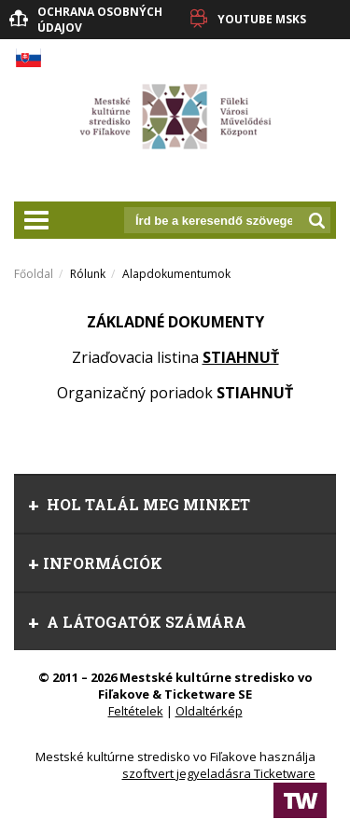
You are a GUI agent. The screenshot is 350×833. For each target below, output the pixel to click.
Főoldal (33, 274)
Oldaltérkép (209, 710)
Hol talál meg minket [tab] (139, 504)
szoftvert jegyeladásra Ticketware (218, 773)
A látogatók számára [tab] (137, 622)
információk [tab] (95, 563)
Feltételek (135, 710)
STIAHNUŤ (241, 357)
